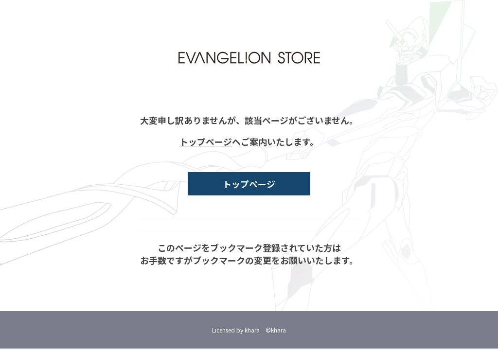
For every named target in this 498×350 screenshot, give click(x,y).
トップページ (205, 141)
